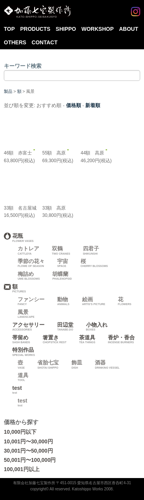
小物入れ (93, 327)
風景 (22, 314)
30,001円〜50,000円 (28, 451)
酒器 (102, 364)
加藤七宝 (37, 11)
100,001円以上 (22, 469)
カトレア (24, 250)
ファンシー (27, 301)
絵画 (89, 301)
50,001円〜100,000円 (30, 460)
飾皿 (72, 364)
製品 (8, 91)
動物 (59, 301)
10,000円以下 (20, 432)
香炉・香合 (117, 339)
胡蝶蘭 (58, 276)
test (15, 390)
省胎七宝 (44, 364)
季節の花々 (27, 263)
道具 (18, 377)
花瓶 (70, 238)
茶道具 (83, 339)
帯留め (17, 339)
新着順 (92, 105)
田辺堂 (61, 327)
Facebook (120, 8)
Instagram (135, 8)
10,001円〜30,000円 (28, 441)
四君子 (86, 250)
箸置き (50, 339)
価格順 (73, 105)
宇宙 (58, 263)
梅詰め (24, 276)
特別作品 (70, 352)
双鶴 (56, 250)
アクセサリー (24, 327)
